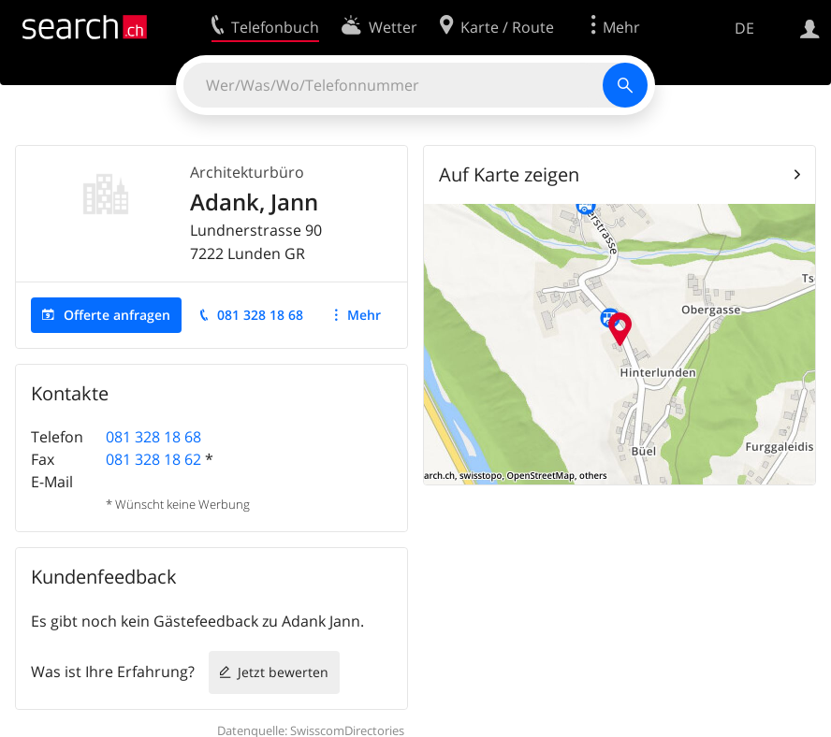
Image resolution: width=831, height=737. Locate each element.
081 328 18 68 (260, 315)
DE (744, 28)
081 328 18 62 (153, 459)
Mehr (364, 315)
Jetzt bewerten (283, 672)
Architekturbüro (247, 172)
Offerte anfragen (117, 315)
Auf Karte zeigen (509, 174)
